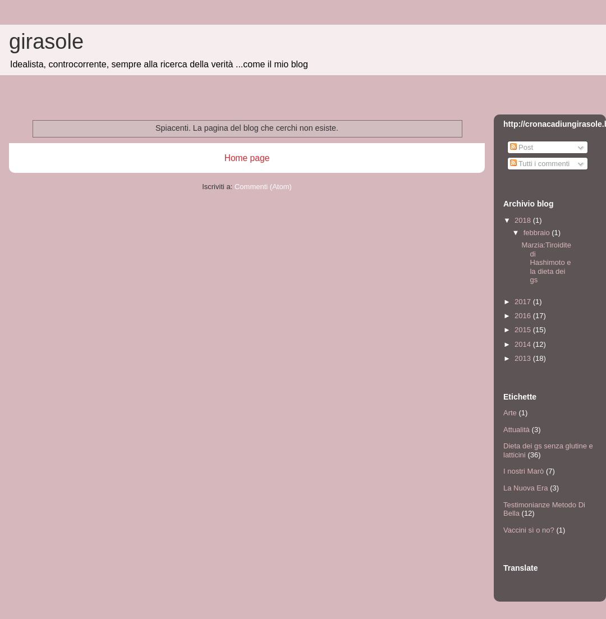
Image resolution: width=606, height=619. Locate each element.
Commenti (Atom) (263, 186)
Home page (247, 158)
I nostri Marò (523, 471)
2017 (524, 301)
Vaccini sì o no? (528, 530)
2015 (524, 329)
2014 (524, 344)
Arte (510, 413)
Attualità (516, 429)
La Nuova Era (525, 488)
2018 (524, 220)
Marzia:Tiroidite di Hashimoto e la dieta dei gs (546, 262)
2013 (524, 358)
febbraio (538, 232)
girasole (46, 41)
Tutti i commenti (540, 163)
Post (522, 147)
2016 (524, 315)
